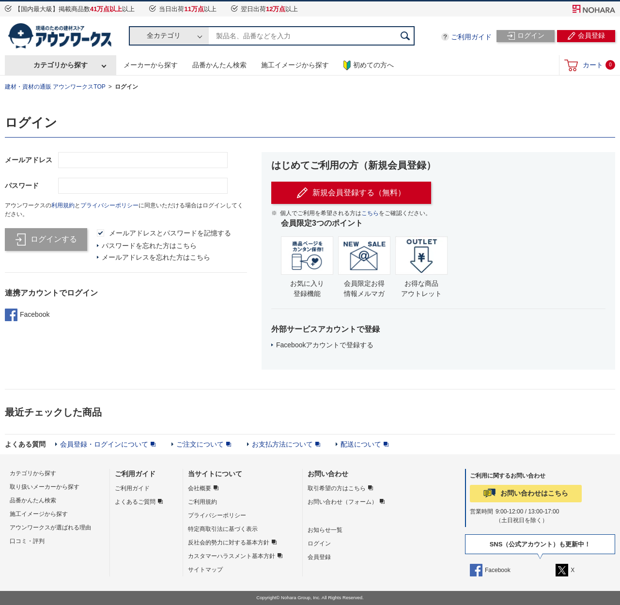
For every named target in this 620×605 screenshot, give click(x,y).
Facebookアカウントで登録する (324, 345)
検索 (405, 36)
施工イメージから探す (295, 65)
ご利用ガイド (471, 36)
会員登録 (319, 557)
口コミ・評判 (27, 541)
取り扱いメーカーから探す (44, 486)
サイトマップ (205, 569)
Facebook (27, 315)
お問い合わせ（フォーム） (342, 501)
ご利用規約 (202, 501)
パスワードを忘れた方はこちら (149, 245)
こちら (370, 213)
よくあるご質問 (135, 501)
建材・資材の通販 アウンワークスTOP (55, 86)
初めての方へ (368, 65)
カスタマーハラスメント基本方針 (231, 556)
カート (599, 65)
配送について (361, 444)
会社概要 (199, 488)
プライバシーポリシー (109, 205)
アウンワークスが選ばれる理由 (50, 527)
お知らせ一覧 (325, 530)
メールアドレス (28, 160)
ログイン (126, 86)
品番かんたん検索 (219, 65)
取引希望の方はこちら (337, 488)
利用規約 (63, 205)
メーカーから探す (151, 65)
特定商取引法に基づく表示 (223, 529)
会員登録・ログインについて (104, 444)
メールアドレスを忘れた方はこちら (156, 257)
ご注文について (200, 444)
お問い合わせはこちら (534, 493)
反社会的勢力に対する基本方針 (228, 542)
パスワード (22, 185)
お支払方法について (282, 444)
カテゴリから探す (60, 65)
